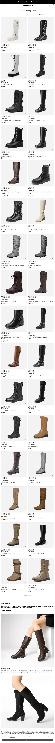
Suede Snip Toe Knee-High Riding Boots (38, 230)
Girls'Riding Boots (33, 606)
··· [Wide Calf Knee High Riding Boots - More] (8, 514)
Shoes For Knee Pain (17, 607)
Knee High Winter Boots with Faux (36, 84)
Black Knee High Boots (8, 607)
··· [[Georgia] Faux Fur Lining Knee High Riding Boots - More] (35, 297)
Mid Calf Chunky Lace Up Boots (9, 156)
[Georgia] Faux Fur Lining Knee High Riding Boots (40, 301)
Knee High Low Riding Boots (8, 446)
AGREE (27, 740)
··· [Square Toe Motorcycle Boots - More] (35, 45)
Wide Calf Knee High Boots (8, 553)
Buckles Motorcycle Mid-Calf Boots (10, 230)
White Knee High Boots (25, 606)
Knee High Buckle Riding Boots (9, 375)
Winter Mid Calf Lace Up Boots (9, 410)
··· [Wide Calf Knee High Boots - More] (8, 550)
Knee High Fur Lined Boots (34, 482)
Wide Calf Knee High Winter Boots (36, 518)
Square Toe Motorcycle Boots (35, 49)
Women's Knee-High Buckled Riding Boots (11, 192)
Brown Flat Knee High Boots (6, 606)
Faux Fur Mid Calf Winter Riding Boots (10, 589)
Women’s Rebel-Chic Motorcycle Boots (10, 337)
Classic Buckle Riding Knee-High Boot (37, 337)
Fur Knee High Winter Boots (8, 482)
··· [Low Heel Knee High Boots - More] (35, 407)
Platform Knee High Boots (27, 607)
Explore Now (34, 1)
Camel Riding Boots (16, 606)
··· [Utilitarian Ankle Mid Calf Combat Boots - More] (8, 116)
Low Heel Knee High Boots (34, 410)
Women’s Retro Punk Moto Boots (36, 553)
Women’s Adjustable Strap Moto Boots (37, 156)
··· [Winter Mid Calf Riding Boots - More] (8, 297)
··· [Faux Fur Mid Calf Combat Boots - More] (35, 585)
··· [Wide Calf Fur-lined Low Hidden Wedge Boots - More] (8, 261)
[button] (2, 5)
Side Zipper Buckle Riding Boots (36, 375)
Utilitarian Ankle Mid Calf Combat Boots (11, 120)
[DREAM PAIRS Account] (49, 5)
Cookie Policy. (13, 737)
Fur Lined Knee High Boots (34, 265)
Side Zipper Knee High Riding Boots (37, 120)
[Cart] (52, 5)
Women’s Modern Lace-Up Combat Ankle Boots (39, 192)
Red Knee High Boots (42, 606)
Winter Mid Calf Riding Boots (8, 301)
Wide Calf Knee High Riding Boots (9, 518)
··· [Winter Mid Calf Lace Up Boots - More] (8, 407)
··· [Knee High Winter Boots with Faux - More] (35, 81)
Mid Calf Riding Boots (33, 446)
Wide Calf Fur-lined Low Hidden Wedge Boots (12, 265)
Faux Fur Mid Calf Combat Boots (36, 589)
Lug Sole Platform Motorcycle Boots (10, 49)
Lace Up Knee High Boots (7, 84)
